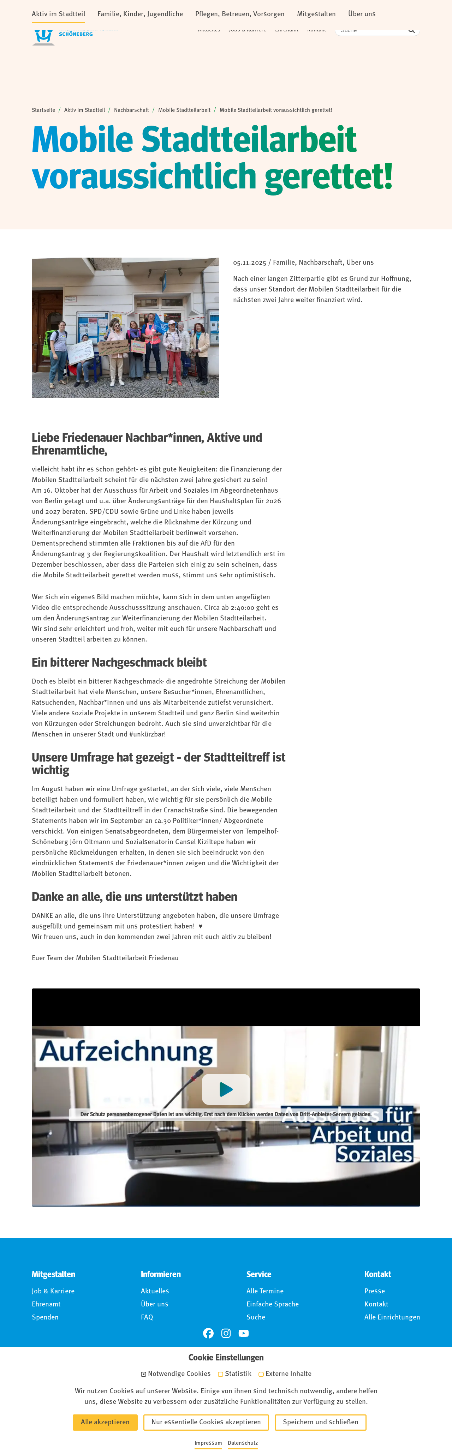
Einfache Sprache (272, 1305)
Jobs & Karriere (247, 30)
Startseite (43, 111)
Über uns (154, 1305)
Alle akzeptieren (105, 1422)
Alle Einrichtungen (392, 1318)
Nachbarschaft (131, 111)
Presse (374, 1292)
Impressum (208, 1443)
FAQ (147, 1318)
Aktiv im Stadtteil (84, 111)
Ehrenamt (286, 30)
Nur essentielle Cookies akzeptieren (206, 1422)
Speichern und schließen (320, 1422)
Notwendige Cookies (179, 1374)
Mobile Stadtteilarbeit (184, 111)
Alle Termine (265, 1292)
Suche (255, 1318)
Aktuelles (209, 30)
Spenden (45, 1318)
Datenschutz (243, 1443)
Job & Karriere (53, 1292)
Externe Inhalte (288, 1374)
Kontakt (316, 30)
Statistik (238, 1374)
